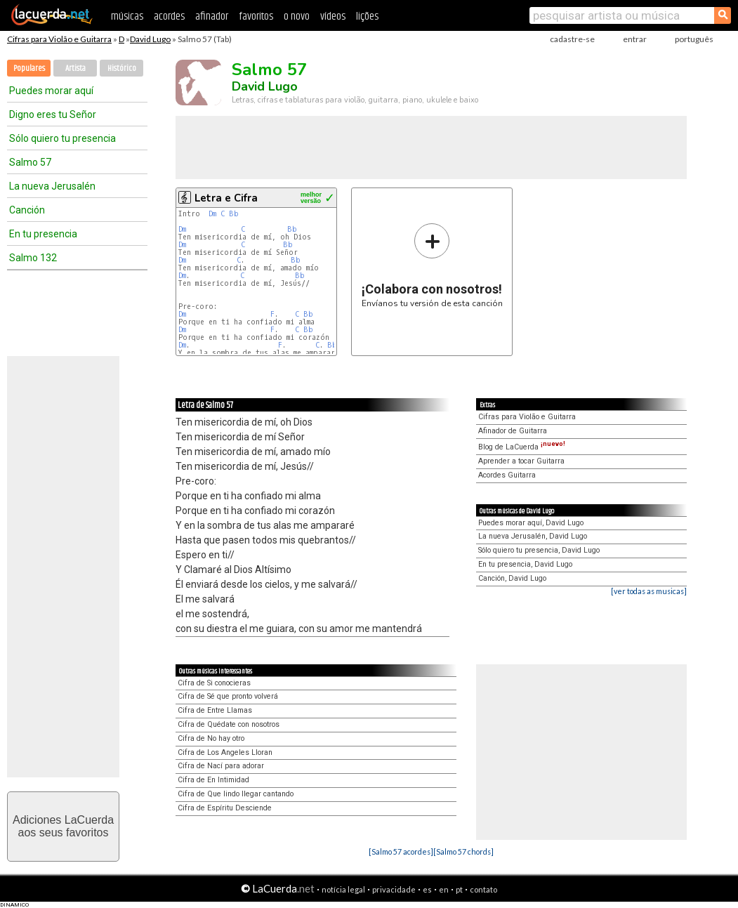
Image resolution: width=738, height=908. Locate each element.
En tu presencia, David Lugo (525, 564)
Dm (212, 213)
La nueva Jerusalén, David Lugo (532, 536)
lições (367, 16)
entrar (635, 39)
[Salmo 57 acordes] (401, 851)
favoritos (256, 16)
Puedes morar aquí (51, 90)
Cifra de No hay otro (211, 738)
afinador (211, 16)
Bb (234, 213)
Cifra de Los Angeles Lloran (225, 752)
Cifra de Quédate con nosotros (228, 724)
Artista (75, 68)
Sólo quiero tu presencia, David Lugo (539, 550)
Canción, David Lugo (512, 578)
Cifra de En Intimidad (213, 779)
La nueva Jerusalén (52, 186)
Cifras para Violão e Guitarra (59, 39)
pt (459, 889)
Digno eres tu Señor (52, 114)
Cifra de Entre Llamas (215, 710)
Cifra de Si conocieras (214, 682)
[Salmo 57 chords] (463, 851)
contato (483, 889)
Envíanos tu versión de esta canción (432, 265)
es (427, 889)
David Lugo (150, 39)
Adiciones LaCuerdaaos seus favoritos (63, 826)
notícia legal (343, 889)
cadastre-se (572, 39)
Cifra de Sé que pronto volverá (228, 696)
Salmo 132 (33, 257)
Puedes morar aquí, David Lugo (531, 522)
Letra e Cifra (226, 198)
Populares (29, 68)
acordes (169, 16)
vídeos (332, 16)
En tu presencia (43, 233)
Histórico (121, 68)
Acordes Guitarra (507, 475)
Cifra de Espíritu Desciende (225, 807)
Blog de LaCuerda (521, 447)
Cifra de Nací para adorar (221, 765)
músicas (127, 16)
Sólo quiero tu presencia (62, 138)
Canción (27, 210)
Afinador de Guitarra (512, 430)
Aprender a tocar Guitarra (521, 461)
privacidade (394, 889)
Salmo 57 (30, 162)
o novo (297, 16)
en (444, 889)
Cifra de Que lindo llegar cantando (236, 793)
